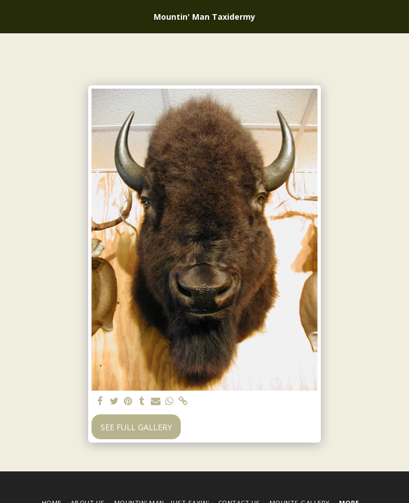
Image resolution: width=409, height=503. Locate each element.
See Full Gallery (136, 427)
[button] (12, 16)
